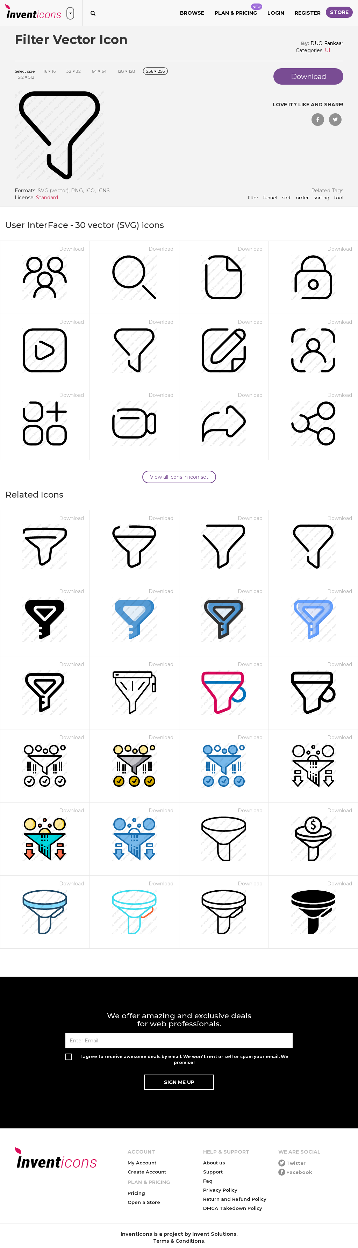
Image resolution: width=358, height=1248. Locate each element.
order (302, 197)
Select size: (25, 71)
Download (71, 249)
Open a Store (144, 1202)
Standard (47, 197)
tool (338, 197)
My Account (142, 1162)
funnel (270, 197)
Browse (192, 13)
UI (327, 50)
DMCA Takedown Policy (232, 1208)
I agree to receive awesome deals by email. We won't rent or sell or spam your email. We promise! (184, 1059)
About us (214, 1162)
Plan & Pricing (238, 9)
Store (339, 12)
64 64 (99, 71)
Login (275, 13)
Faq (208, 1181)
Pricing (136, 1193)
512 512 (26, 77)
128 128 (126, 71)
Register (308, 13)
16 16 (49, 71)
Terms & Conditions (178, 1241)
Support (213, 1172)
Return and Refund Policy (234, 1199)
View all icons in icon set (179, 477)
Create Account (147, 1172)
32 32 (73, 71)
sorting (321, 197)
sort (286, 197)
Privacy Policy (220, 1190)
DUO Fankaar (326, 43)
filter (253, 197)
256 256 (155, 71)
